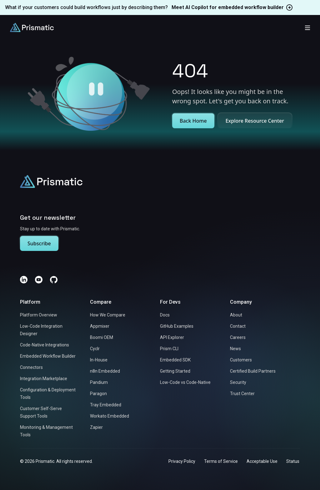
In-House (99, 360)
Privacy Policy (181, 461)
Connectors (31, 367)
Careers (238, 337)
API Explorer (172, 337)
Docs (165, 315)
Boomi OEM (101, 337)
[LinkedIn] (24, 280)
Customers (241, 360)
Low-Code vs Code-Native (185, 382)
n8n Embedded (105, 371)
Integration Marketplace (43, 378)
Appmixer (99, 326)
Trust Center (242, 393)
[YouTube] (38, 280)
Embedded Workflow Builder (48, 356)
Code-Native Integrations (44, 345)
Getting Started (175, 371)
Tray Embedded (105, 405)
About (236, 315)
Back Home (193, 120)
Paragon (98, 393)
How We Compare (107, 315)
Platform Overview (38, 315)
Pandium (99, 382)
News (235, 348)
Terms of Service (221, 461)
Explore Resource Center (255, 120)
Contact (238, 326)
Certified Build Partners (253, 371)
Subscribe (39, 243)
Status (292, 461)
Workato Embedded (109, 416)
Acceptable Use (262, 461)
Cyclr (95, 348)
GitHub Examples (176, 326)
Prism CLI (169, 348)
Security (238, 382)
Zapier (96, 427)
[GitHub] (54, 280)
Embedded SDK (175, 360)
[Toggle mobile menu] (307, 27)
